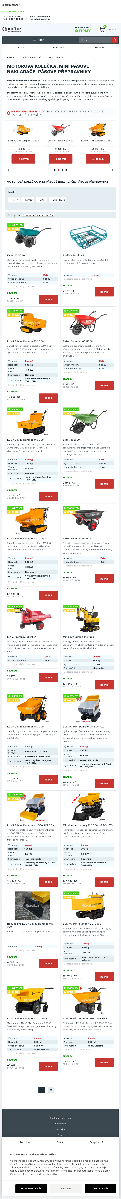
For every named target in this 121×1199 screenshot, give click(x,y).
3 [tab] (62, 170)
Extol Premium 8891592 (77, 538)
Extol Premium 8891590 (78, 341)
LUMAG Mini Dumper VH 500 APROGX (30, 825)
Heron (14, 200)
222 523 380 (13, 16)
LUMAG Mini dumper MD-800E (82, 923)
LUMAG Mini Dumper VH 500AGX (83, 726)
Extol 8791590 (23, 140)
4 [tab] (66, 170)
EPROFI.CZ (12, 57)
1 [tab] (55, 170)
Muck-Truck (58, 200)
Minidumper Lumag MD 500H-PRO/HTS (88, 825)
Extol (42, 200)
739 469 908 (16, 19)
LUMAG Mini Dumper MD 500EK (27, 1018)
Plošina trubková (60, 140)
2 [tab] (58, 170)
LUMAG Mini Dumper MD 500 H (26, 538)
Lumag (28, 200)
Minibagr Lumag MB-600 (78, 636)
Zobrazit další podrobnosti (22, 286)
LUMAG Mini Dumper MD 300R (26, 726)
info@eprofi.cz (42, 19)
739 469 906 (43, 16)
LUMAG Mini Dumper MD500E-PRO (85, 1018)
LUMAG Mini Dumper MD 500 (25, 341)
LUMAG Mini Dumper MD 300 (97, 140)
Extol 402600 (71, 439)
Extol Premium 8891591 (21, 636)
